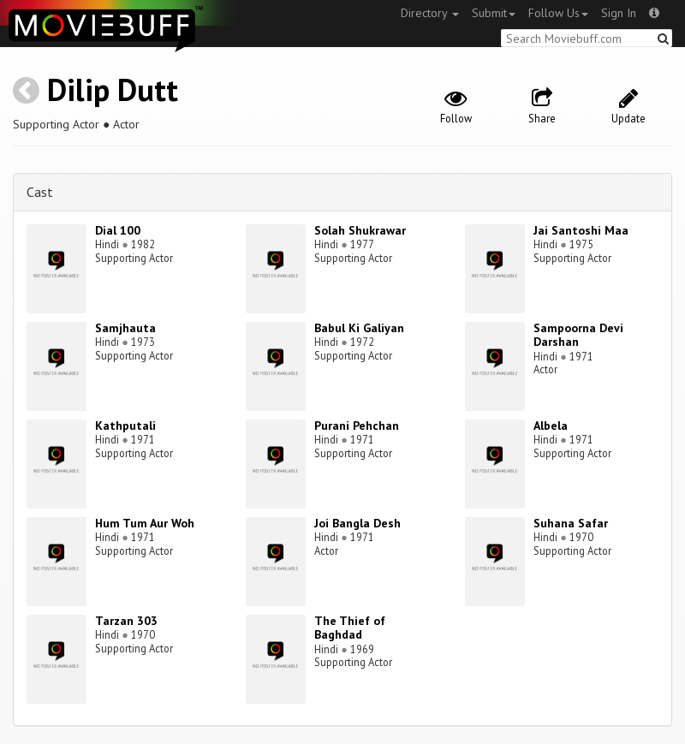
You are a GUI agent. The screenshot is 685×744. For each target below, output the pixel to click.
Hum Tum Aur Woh (144, 523)
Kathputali (125, 425)
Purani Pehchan (356, 425)
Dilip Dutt (112, 89)
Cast (40, 191)
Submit (493, 13)
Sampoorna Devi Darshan (578, 335)
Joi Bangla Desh (357, 523)
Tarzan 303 (126, 620)
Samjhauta (125, 328)
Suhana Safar (570, 523)
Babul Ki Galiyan (359, 328)
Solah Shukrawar (360, 230)
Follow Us (558, 13)
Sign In (618, 13)
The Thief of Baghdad (349, 628)
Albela (550, 425)
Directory (430, 13)
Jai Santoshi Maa (580, 230)
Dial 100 (117, 230)
